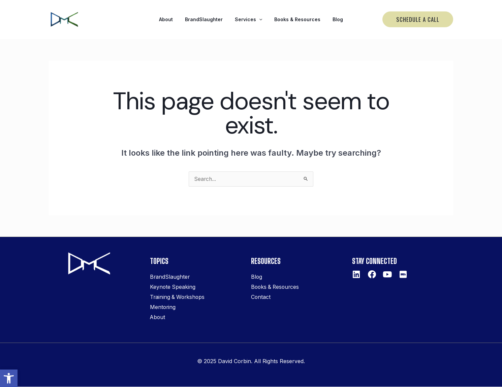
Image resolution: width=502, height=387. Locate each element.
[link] (9, 378)
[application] (259, 19)
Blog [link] (329, 19)
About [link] (174, 19)
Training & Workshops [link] (178, 297)
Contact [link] (261, 297)
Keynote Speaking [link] (173, 287)
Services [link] (248, 19)
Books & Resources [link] (293, 19)
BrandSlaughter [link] (208, 19)
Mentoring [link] (163, 307)
